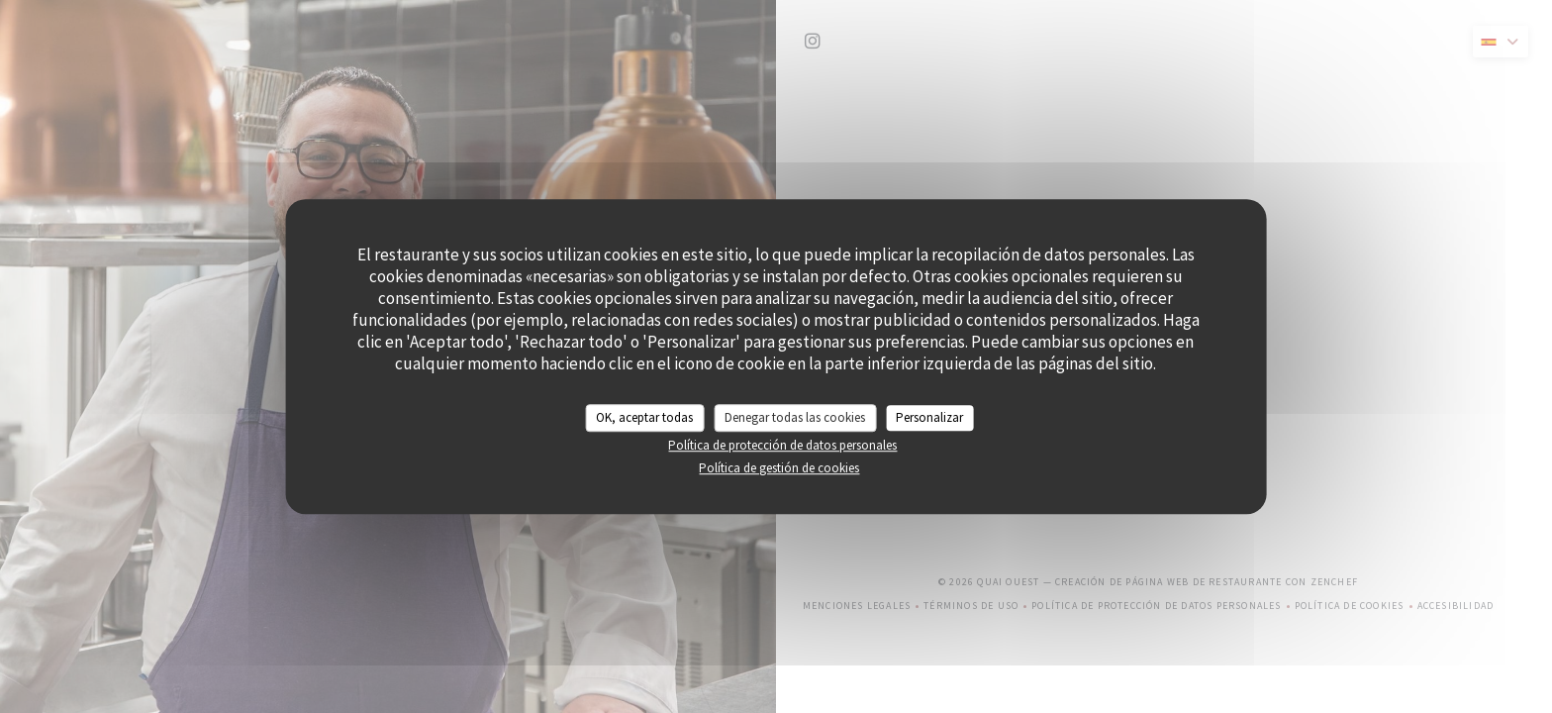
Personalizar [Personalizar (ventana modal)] (929, 417)
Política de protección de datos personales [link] (782, 445)
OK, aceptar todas (644, 417)
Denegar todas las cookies (795, 417)
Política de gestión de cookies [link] (779, 467)
